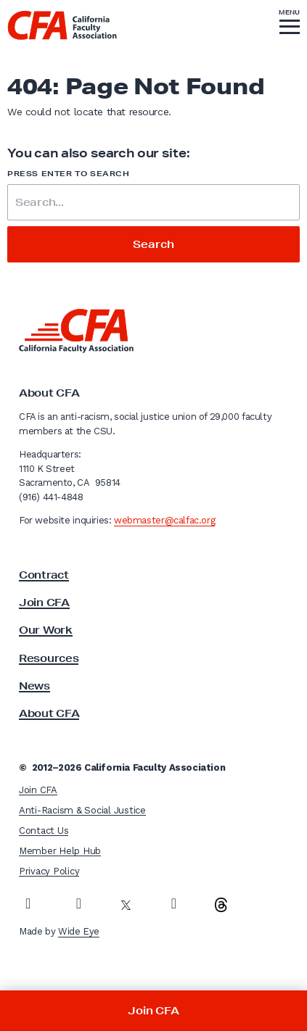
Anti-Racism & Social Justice (82, 810)
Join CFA (44, 602)
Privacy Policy (49, 871)
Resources (48, 658)
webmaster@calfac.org (164, 520)
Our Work (46, 630)
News (34, 685)
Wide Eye (78, 931)
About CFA (49, 713)
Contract (44, 574)
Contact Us (43, 830)
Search (153, 244)
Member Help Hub (60, 850)
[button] (290, 24)
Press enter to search (68, 173)
